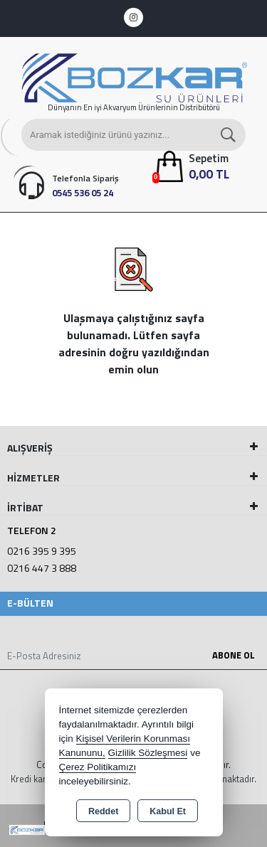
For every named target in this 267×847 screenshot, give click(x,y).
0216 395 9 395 (41, 550)
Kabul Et (168, 811)
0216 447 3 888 (41, 567)
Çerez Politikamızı (98, 767)
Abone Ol (233, 655)
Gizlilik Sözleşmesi (148, 752)
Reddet (103, 811)
